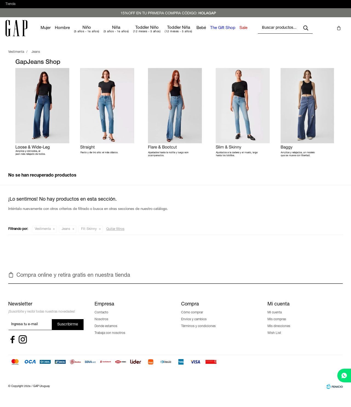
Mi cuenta (274, 318)
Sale (260, 33)
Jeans (66, 234)
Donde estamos (106, 331)
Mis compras (276, 325)
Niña (133, 33)
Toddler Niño (163, 33)
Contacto (101, 318)
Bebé (217, 33)
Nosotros (101, 325)
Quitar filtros (115, 234)
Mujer (62, 33)
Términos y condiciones (198, 331)
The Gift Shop (239, 33)
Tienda (10, 6)
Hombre (78, 33)
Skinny (89, 234)
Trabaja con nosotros (110, 338)
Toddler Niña (195, 33)
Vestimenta (43, 234)
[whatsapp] (344, 375)
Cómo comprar (192, 318)
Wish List (274, 338)
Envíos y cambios (194, 325)
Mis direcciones (278, 331)
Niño (103, 33)
